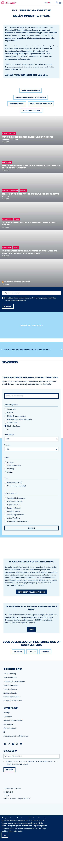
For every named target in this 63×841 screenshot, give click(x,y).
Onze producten (16, 141)
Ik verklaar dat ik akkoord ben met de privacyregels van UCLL (30, 335)
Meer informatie (15, 831)
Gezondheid (12, 460)
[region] (31, 387)
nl (49, 3)
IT (8, 467)
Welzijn (10, 450)
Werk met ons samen (31, 128)
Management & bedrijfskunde (19, 457)
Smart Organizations (15, 552)
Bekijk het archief (30, 363)
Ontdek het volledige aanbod (31, 671)
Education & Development (18, 559)
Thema (7, 483)
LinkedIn (45, 731)
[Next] (61, 387)
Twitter (32, 731)
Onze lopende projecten (41, 141)
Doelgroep (9, 472)
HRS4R (31, 708)
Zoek (57, 3)
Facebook (18, 731)
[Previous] (1, 387)
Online (10, 510)
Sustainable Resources (16, 536)
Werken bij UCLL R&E (31, 148)
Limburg (10, 506)
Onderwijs (11, 447)
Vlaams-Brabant (14, 503)
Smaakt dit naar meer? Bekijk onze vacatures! (27, 387)
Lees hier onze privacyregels (15, 338)
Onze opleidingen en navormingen (30, 135)
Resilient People (13, 549)
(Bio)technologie (13, 464)
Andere (10, 500)
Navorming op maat (15, 523)
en (46, 3)
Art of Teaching (13, 556)
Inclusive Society (14, 546)
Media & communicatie (16, 454)
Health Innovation (14, 539)
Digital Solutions (13, 542)
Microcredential (13, 520)
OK (5, 835)
